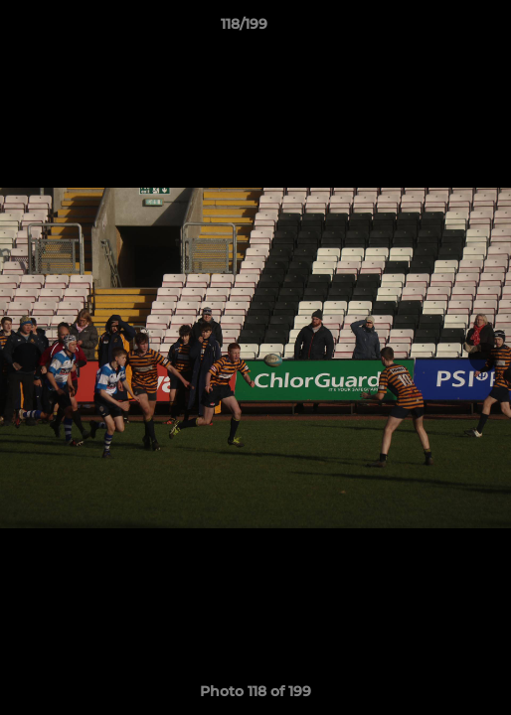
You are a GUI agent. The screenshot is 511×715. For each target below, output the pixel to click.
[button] (439, 29)
